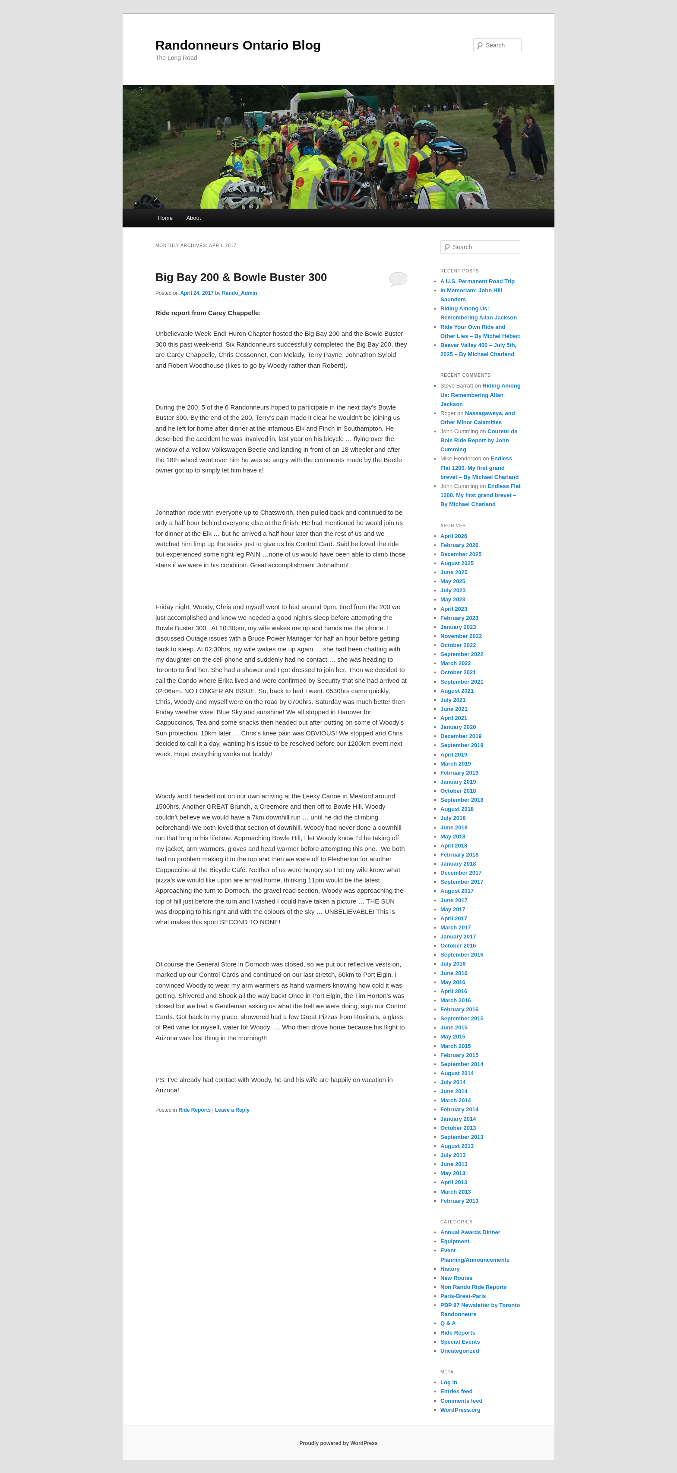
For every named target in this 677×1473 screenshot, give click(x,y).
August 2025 (457, 563)
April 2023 (453, 609)
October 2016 (458, 945)
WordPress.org (460, 1410)
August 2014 (457, 1073)
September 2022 (462, 654)
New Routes (456, 1278)
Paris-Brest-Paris (463, 1296)
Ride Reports (194, 1110)
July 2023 (453, 590)
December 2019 (460, 736)
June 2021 (454, 709)
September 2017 (462, 882)
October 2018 (458, 791)
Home (165, 218)
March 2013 (455, 1191)
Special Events (460, 1342)
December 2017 (460, 872)
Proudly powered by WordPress (338, 1443)
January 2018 (458, 863)
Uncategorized (459, 1351)
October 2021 (458, 672)
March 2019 (455, 763)
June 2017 (454, 900)
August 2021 (457, 691)
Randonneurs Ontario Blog (238, 45)
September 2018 (462, 800)
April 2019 (453, 754)
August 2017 (457, 891)
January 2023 (458, 627)
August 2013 (457, 1146)
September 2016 (462, 954)
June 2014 (454, 1091)
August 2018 (457, 809)
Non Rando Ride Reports (473, 1287)
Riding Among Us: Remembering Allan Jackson (480, 394)
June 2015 (454, 1027)
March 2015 (455, 1046)
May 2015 (452, 1036)
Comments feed (461, 1401)
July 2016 (453, 963)
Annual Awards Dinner (470, 1232)
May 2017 (452, 909)
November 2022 (461, 636)
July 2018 (453, 818)
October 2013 (458, 1128)
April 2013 (453, 1182)
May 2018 (452, 836)
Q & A (448, 1323)
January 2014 (458, 1119)
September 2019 (462, 745)
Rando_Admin (239, 293)
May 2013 (452, 1173)
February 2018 (459, 854)
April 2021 (453, 718)
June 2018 (454, 827)
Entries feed (456, 1391)
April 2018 (453, 845)
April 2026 (453, 536)
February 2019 (459, 772)
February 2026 (459, 545)
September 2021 (462, 682)
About (193, 218)
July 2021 (453, 700)
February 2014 (459, 1109)
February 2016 (459, 1009)
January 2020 (458, 727)
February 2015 (459, 1055)
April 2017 (453, 918)
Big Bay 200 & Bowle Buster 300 (241, 277)
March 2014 (455, 1100)
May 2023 (452, 599)
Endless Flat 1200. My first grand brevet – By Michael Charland (480, 467)
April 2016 (453, 991)
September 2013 (462, 1137)
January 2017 (458, 936)
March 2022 (455, 663)
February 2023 (459, 618)
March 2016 (455, 1000)
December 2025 (460, 554)
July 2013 (453, 1155)
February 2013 (459, 1201)
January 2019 (458, 782)
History (450, 1269)
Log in (448, 1382)
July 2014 (453, 1082)
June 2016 (454, 973)
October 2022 (458, 645)
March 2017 (455, 927)
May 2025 (452, 581)
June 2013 (454, 1164)
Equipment (454, 1241)
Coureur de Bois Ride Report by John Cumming (478, 440)
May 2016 (452, 982)
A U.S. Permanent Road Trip (477, 281)
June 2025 (454, 572)
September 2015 (462, 1018)
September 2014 (462, 1064)
